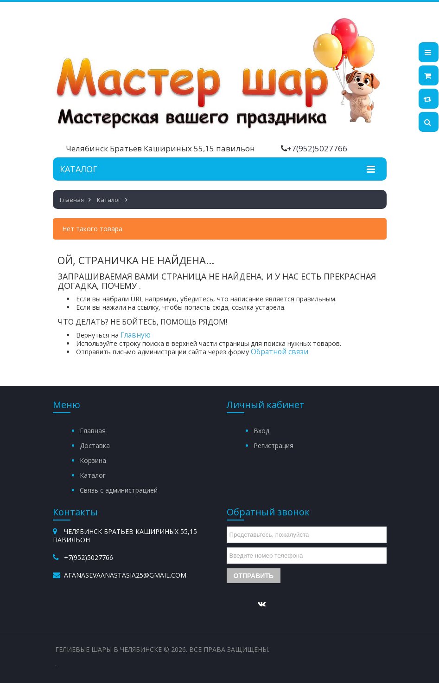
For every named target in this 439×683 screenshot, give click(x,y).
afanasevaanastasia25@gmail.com (125, 575)
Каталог (93, 475)
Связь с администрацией (119, 490)
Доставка (95, 445)
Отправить (254, 575)
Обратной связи (279, 352)
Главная (93, 430)
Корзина (93, 460)
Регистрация (273, 445)
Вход (261, 430)
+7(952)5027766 (317, 148)
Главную (136, 335)
